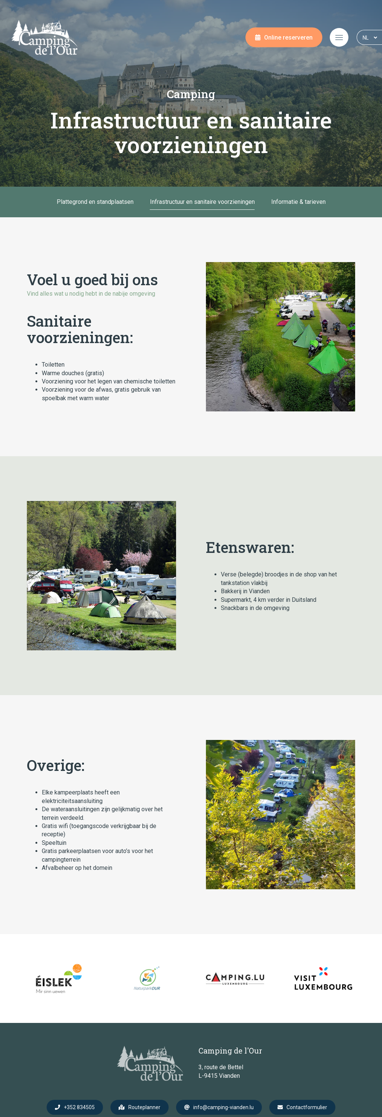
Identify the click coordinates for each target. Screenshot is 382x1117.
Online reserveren (288, 37)
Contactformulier (306, 1107)
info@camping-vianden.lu (223, 1107)
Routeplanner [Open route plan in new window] (144, 1107)
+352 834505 (79, 1107)
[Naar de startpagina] (44, 37)
